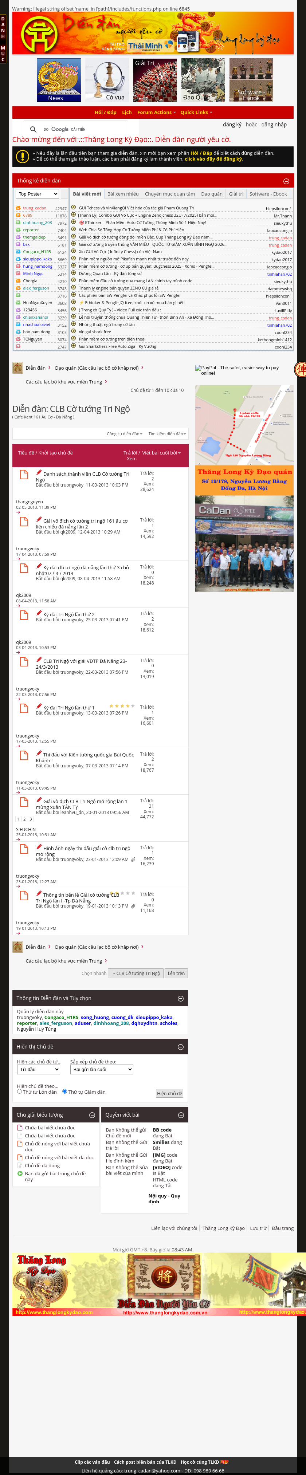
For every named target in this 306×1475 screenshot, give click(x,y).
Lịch (127, 112)
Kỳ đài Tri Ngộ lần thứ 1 (69, 707)
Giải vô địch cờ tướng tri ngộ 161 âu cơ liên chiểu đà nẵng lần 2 (82, 524)
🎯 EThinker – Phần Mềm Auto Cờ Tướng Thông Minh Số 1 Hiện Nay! (142, 222)
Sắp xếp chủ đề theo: (93, 1062)
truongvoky (71, 485)
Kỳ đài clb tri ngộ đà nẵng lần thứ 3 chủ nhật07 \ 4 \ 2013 (82, 570)
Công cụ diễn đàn (123, 433)
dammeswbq (280, 288)
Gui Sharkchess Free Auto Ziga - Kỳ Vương (117, 346)
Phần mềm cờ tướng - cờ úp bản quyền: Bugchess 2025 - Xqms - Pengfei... (147, 266)
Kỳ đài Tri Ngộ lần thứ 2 (69, 614)
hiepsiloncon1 (279, 208)
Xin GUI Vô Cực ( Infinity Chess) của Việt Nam (120, 251)
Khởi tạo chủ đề (56, 452)
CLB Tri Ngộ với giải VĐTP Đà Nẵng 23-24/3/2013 (81, 664)
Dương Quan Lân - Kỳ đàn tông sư (110, 273)
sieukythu (283, 223)
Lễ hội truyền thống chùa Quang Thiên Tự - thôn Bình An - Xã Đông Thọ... (146, 317)
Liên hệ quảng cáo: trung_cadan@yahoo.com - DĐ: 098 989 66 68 (153, 1470)
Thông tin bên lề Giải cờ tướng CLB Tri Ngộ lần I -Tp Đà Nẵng (77, 898)
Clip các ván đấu (92, 1462)
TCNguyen (32, 339)
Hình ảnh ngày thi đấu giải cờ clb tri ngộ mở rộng (83, 851)
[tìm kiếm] (75, 129)
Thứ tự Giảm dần (84, 1092)
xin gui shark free (95, 331)
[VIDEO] (162, 1167)
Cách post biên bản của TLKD (145, 1462)
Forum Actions (154, 112)
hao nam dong (36, 331)
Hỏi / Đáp (106, 112)
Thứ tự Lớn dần (37, 1092)
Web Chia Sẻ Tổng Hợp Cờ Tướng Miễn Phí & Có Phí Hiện (131, 229)
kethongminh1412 (275, 339)
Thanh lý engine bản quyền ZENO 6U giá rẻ (119, 288)
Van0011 (284, 303)
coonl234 (283, 332)
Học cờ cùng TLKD (204, 1462)
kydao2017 (281, 252)
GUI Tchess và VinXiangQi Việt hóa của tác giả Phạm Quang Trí (137, 208)
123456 (30, 309)
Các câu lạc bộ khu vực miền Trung (64, 381)
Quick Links (194, 112)
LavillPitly (283, 310)
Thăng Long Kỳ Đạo (224, 1228)
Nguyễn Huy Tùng (36, 1029)
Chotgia (30, 280)
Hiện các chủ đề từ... (39, 1062)
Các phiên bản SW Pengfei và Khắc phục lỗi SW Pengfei (130, 295)
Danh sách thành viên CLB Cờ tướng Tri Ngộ (83, 477)
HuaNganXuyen (37, 302)
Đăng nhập (274, 124)
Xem (132, 458)
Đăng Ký (232, 124)
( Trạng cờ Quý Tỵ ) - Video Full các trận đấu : (120, 309)
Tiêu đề (26, 452)
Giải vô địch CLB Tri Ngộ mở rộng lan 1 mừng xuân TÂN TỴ (82, 804)
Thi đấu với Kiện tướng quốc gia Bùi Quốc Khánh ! (85, 757)
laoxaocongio (279, 230)
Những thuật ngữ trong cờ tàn (107, 324)
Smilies (161, 1142)
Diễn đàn (36, 368)
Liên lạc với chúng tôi (174, 1228)
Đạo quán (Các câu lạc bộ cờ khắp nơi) (96, 368)
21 (151, 806)
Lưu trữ (258, 1228)
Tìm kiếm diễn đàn (166, 433)
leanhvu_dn (72, 812)
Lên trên (176, 973)
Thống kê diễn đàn (39, 180)
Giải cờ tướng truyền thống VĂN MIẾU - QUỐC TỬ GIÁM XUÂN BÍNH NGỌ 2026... (153, 244)
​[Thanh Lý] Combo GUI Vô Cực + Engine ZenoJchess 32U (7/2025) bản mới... (147, 215)
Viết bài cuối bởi (161, 452)
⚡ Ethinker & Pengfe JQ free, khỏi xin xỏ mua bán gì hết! (132, 302)
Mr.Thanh (283, 216)
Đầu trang (283, 1228)
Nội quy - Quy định (164, 1198)
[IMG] (159, 1155)
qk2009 (67, 532)
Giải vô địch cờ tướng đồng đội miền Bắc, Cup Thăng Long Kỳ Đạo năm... (146, 237)
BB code (162, 1129)
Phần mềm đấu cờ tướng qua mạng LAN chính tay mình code (135, 280)
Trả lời (130, 452)
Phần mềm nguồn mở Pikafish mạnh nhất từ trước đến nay (134, 258)
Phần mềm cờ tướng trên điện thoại (112, 339)
